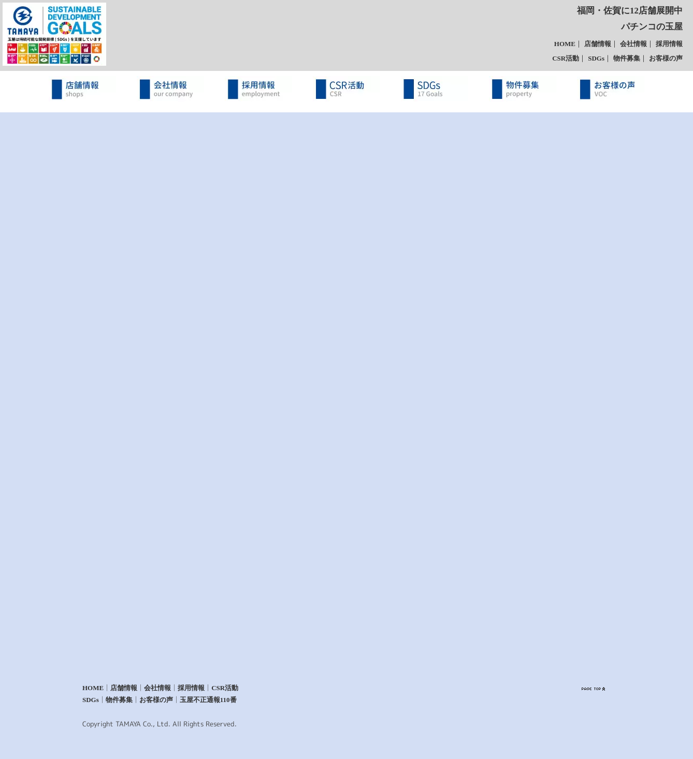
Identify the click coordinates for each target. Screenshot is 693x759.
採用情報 (669, 44)
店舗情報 (597, 44)
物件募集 (626, 58)
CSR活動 (565, 58)
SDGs (596, 58)
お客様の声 (666, 58)
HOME (564, 44)
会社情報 (633, 44)
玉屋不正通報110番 (208, 700)
